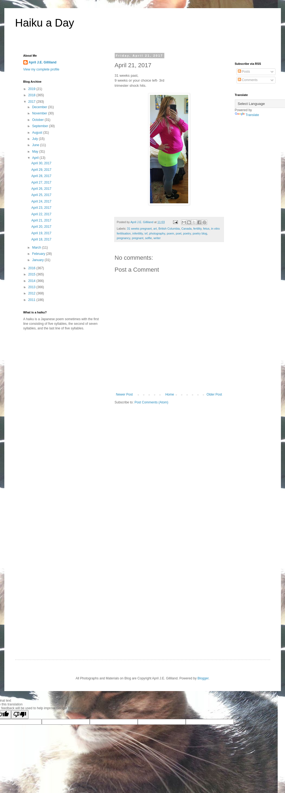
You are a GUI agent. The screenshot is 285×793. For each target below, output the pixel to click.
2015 (32, 274)
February (39, 254)
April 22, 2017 (41, 214)
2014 (32, 281)
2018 (32, 95)
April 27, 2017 (41, 182)
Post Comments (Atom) (151, 402)
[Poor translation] (19, 714)
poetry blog (200, 233)
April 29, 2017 (41, 170)
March (37, 247)
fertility (197, 228)
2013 (32, 287)
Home (169, 394)
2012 (32, 293)
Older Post (214, 394)
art (155, 228)
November (40, 113)
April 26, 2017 (41, 189)
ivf (146, 233)
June (36, 145)
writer (157, 238)
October (38, 120)
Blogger (203, 678)
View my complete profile (41, 69)
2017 (32, 102)
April (35, 158)
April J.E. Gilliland (43, 62)
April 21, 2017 (41, 220)
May (35, 151)
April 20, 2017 (41, 227)
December (40, 107)
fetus (206, 228)
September (40, 126)
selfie (148, 238)
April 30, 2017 (41, 163)
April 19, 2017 (41, 233)
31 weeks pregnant (139, 228)
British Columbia (169, 228)
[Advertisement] (68, 377)
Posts (244, 71)
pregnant (137, 238)
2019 (32, 89)
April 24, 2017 (41, 201)
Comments (248, 80)
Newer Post (124, 394)
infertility (137, 233)
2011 (32, 300)
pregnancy (123, 238)
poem (170, 233)
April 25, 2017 (41, 195)
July (35, 139)
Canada (186, 228)
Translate (247, 115)
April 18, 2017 (41, 239)
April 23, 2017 (41, 208)
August (37, 132)
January (38, 260)
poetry (187, 233)
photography (157, 233)
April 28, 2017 (41, 176)
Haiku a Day (44, 23)
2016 (32, 268)
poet (178, 233)
